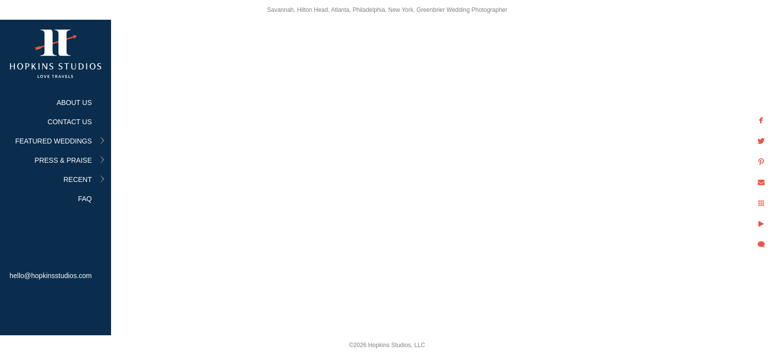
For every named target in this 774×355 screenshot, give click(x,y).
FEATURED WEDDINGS (53, 141)
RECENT (77, 179)
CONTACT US (69, 122)
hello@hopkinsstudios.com (50, 276)
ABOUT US (74, 102)
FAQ (85, 199)
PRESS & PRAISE (63, 160)
